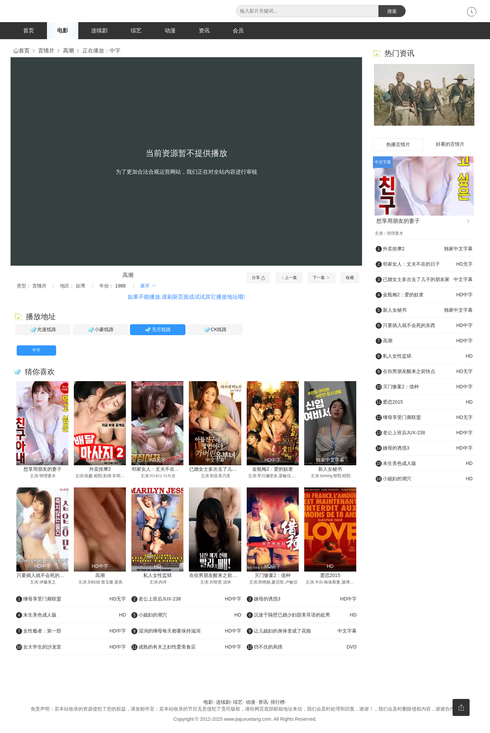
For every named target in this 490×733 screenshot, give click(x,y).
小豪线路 (100, 330)
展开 (148, 286)
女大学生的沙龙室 (71, 647)
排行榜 (278, 702)
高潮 (68, 51)
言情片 (46, 51)
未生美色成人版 (71, 615)
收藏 (350, 278)
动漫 (170, 30)
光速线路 (43, 330)
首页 (28, 30)
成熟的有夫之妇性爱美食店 (186, 647)
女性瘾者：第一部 (71, 631)
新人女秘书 (330, 469)
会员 (238, 30)
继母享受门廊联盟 (71, 599)
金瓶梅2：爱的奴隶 (272, 469)
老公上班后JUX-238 (186, 599)
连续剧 (99, 30)
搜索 (392, 11)
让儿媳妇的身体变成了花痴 (302, 631)
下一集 (321, 278)
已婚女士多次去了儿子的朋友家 (222, 469)
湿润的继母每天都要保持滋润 (186, 631)
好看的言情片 (450, 144)
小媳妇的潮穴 (186, 615)
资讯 (204, 30)
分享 (258, 278)
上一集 (289, 278)
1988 (120, 286)
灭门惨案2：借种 (273, 575)
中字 (36, 350)
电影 (62, 30)
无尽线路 (157, 330)
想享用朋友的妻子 (42, 469)
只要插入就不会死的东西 (43, 575)
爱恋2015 (330, 575)
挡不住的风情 (302, 647)
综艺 (136, 30)
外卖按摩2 (100, 469)
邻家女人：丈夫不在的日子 (160, 469)
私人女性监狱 (157, 575)
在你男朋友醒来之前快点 (215, 575)
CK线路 (215, 330)
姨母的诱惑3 (302, 599)
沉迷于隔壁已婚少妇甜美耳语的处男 (302, 615)
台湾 (80, 286)
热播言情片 (398, 144)
